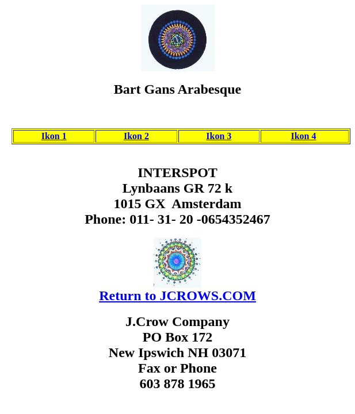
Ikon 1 (54, 136)
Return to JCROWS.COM (177, 295)
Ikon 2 (136, 136)
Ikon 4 (303, 136)
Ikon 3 (218, 136)
